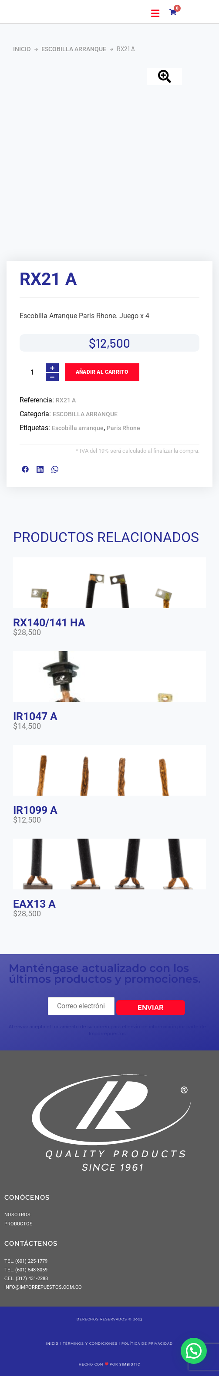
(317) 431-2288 (31, 1278)
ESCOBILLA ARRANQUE (73, 49)
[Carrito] (175, 10)
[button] (155, 13)
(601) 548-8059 (31, 1270)
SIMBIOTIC (129, 1364)
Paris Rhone (123, 428)
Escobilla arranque (78, 428)
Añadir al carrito (102, 372)
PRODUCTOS (18, 1224)
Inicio (22, 49)
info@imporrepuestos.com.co (43, 1287)
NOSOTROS (17, 1215)
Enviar (151, 1008)
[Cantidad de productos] (32, 372)
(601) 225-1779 (31, 1261)
